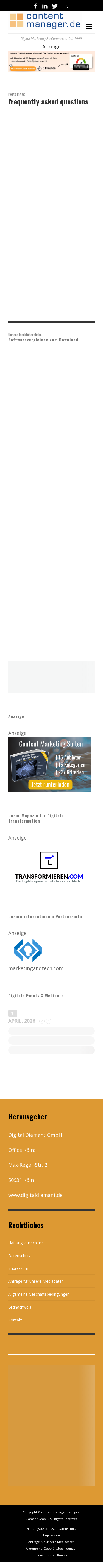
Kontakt (15, 1320)
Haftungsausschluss (26, 1242)
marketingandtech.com (35, 968)
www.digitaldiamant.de (35, 1195)
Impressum (18, 1268)
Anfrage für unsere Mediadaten (36, 1281)
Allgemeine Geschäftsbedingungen (38, 1294)
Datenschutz (19, 1255)
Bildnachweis (19, 1307)
